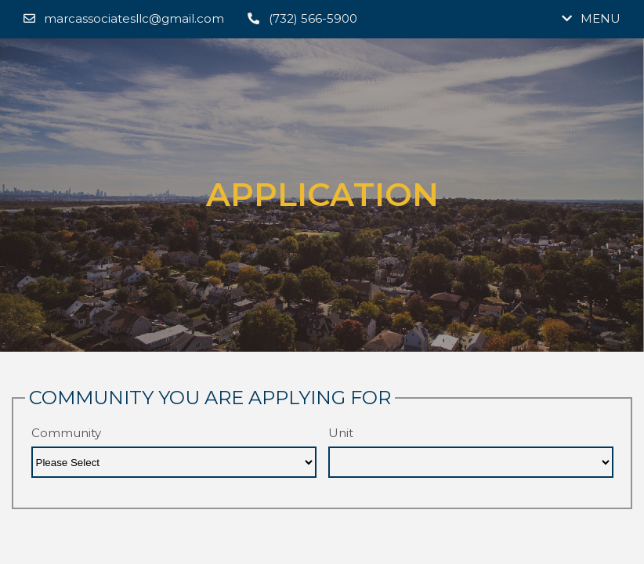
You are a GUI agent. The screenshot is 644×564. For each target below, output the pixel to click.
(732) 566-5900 (302, 18)
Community (66, 433)
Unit (340, 433)
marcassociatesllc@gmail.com (124, 18)
